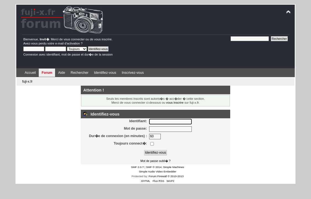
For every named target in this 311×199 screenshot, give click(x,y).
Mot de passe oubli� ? (156, 161)
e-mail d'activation (67, 43)
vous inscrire (103, 39)
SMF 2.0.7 (137, 167)
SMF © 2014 (154, 167)
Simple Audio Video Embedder (157, 171)
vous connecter (74, 39)
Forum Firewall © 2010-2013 (166, 176)
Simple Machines (173, 167)
